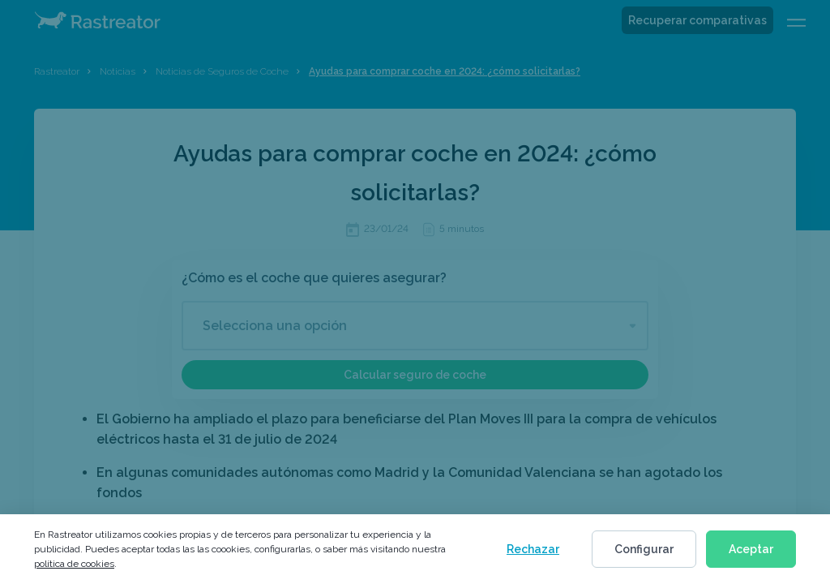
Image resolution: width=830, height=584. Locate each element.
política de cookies (74, 563)
